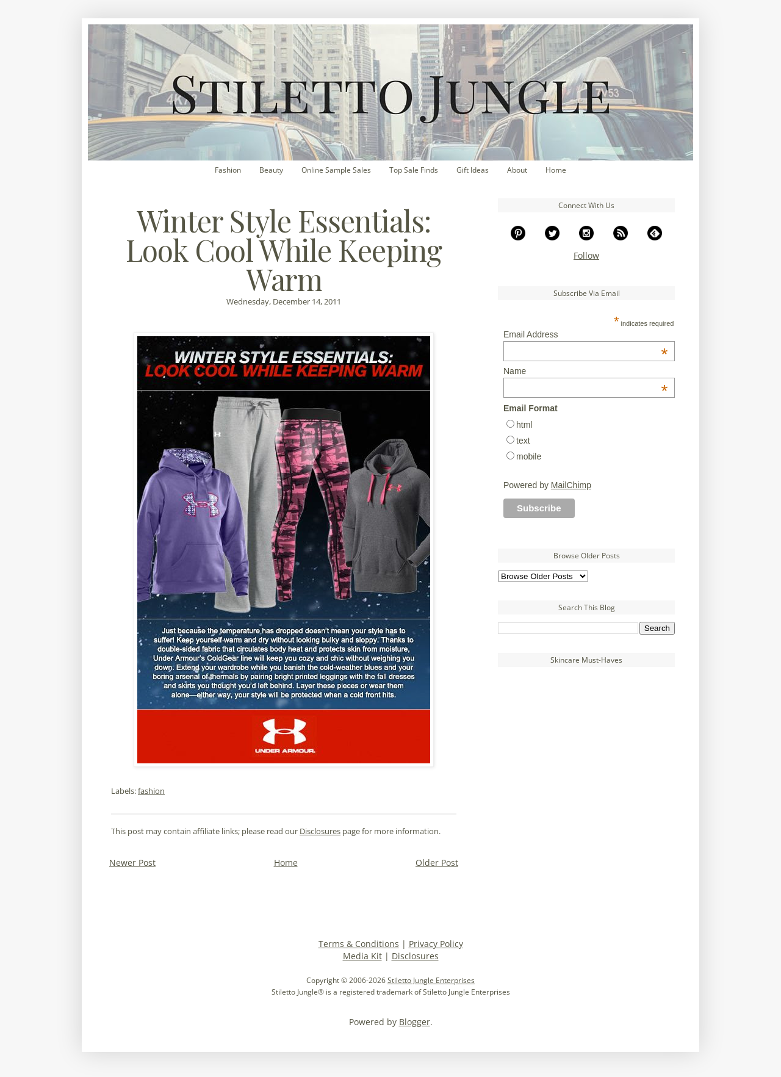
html (524, 425)
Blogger (414, 1022)
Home (555, 170)
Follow (586, 255)
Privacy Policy (436, 943)
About (517, 170)
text (523, 440)
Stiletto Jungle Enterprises (431, 980)
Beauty (271, 170)
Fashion (228, 170)
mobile (528, 456)
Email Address (585, 334)
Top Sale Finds (413, 170)
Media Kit (362, 956)
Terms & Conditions (359, 943)
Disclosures (320, 831)
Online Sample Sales (336, 170)
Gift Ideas (472, 170)
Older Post (437, 862)
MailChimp (571, 485)
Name (585, 371)
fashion (151, 791)
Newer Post (132, 862)
